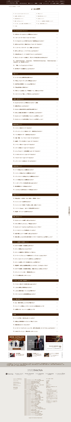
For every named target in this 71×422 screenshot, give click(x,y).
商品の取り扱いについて (42, 16)
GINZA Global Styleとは (23, 3)
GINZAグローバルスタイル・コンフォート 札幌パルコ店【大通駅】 (32, 379)
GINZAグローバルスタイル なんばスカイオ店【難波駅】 (31, 406)
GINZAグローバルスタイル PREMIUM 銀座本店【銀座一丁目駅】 (32, 381)
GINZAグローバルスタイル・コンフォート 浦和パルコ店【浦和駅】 (32, 396)
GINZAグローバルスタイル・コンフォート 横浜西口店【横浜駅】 (32, 394)
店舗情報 (36, 3)
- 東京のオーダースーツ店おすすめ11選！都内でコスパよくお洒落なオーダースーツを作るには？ (51, 399)
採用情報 (53, 1)
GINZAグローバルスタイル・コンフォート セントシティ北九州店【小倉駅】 (33, 414)
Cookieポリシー (48, 385)
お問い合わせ (57, 1)
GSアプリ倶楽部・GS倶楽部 (54, 3)
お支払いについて (41, 18)
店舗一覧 (25, 378)
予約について (40, 13)
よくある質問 (47, 380)
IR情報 (49, 1)
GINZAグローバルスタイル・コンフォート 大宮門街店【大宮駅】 (32, 395)
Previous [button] (9, 355)
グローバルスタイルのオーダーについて (22, 13)
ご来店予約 (62, 3)
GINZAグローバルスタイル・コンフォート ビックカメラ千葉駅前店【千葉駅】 (34, 397)
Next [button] (62, 355)
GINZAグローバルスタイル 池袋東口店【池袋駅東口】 (31, 390)
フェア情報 (40, 3)
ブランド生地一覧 (15, 388)
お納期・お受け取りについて (20, 16)
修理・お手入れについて (19, 21)
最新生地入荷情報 (15, 387)
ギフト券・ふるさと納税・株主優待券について (23, 23)
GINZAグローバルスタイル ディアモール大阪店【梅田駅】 (31, 404)
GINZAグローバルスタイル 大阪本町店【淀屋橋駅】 (30, 405)
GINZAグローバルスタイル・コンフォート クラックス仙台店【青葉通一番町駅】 (34, 380)
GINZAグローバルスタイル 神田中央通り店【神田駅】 (31, 388)
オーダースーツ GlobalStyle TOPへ (17, 378)
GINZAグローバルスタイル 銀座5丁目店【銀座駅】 (30, 387)
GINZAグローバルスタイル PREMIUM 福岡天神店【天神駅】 (31, 412)
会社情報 (46, 1)
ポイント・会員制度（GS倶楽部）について (45, 21)
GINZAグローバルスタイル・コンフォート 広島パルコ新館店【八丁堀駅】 (33, 411)
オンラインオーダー (46, 3)
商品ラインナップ (30, 3)
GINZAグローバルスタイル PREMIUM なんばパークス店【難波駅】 (32, 402)
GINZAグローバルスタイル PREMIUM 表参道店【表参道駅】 (31, 382)
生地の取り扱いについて (19, 18)
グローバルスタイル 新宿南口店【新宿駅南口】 (30, 389)
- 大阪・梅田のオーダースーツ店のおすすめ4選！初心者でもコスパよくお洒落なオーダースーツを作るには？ (51, 402)
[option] (18, 355)
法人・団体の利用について (42, 23)
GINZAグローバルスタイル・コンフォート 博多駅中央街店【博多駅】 (32, 413)
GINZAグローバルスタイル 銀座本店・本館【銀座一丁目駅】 (31, 386)
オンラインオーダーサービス (16, 385)
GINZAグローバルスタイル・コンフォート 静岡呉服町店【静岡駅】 (32, 398)
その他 (16, 26)
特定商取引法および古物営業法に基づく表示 (51, 386)
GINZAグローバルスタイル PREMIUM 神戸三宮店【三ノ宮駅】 (32, 410)
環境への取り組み (48, 387)
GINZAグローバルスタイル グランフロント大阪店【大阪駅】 (31, 403)
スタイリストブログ (15, 380)
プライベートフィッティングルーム (17, 379)
